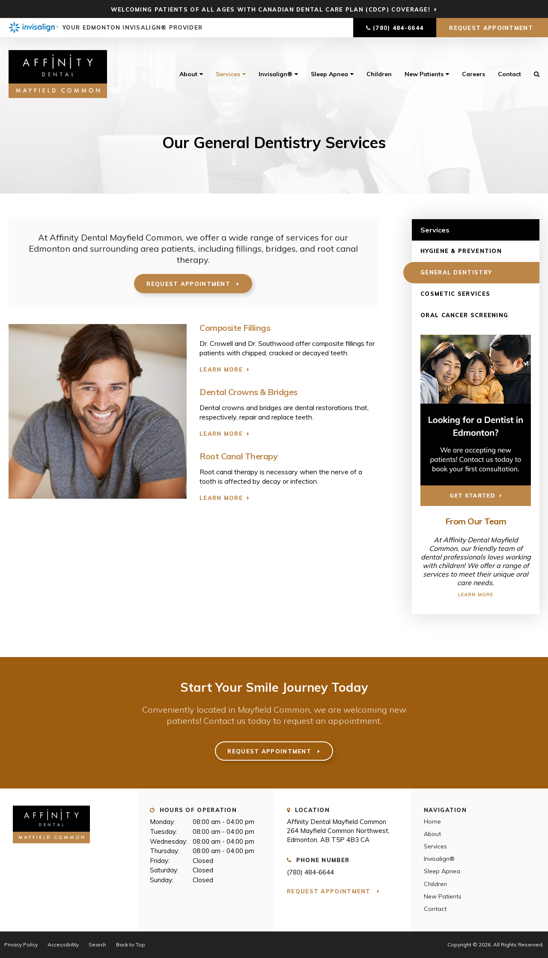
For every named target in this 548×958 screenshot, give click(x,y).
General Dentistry (456, 272)
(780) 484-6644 (398, 27)
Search (533, 74)
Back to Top (130, 944)
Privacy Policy (21, 944)
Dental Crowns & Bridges (249, 392)
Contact (509, 74)
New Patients (424, 74)
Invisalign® (275, 74)
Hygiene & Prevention (461, 250)
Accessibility (63, 944)
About (188, 74)
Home (432, 821)
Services (228, 74)
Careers (473, 74)
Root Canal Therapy (238, 456)
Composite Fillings (235, 327)
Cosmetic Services (455, 293)
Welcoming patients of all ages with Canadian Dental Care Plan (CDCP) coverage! (270, 9)
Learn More (221, 369)
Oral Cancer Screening (464, 315)
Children (379, 74)
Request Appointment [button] (492, 27)
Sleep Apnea (329, 74)
